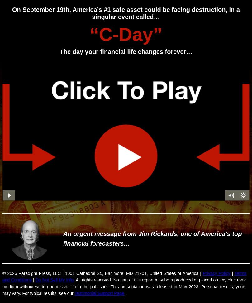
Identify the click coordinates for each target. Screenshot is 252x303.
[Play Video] (8, 195)
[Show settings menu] (243, 195)
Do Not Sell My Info (55, 279)
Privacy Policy (216, 273)
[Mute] (231, 195)
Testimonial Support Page (99, 293)
